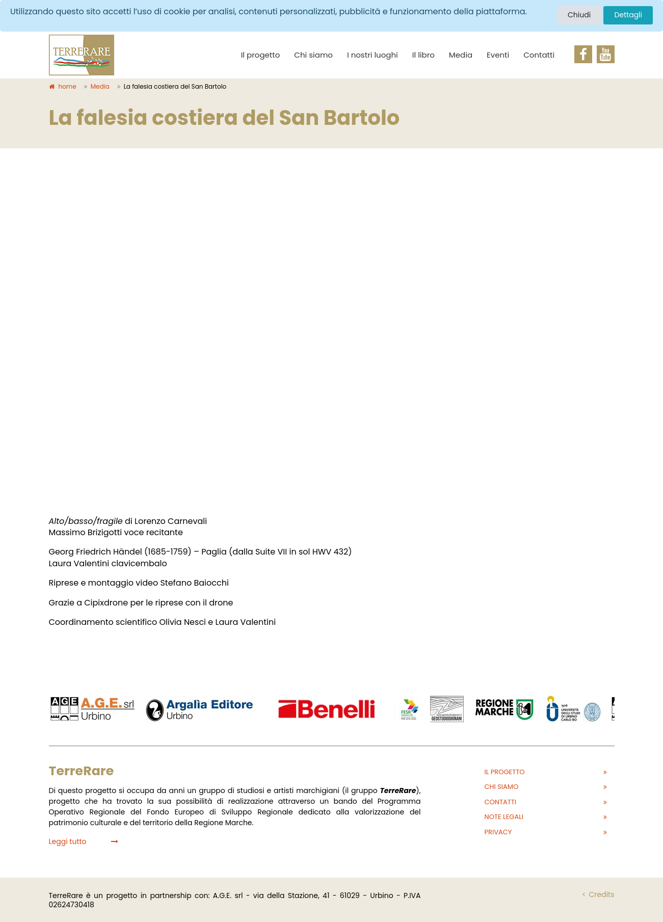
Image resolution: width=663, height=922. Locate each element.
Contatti (538, 54)
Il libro (423, 54)
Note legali (504, 817)
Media (460, 54)
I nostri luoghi (372, 54)
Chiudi (579, 15)
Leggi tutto (83, 841)
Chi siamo (313, 54)
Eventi (498, 54)
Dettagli (628, 15)
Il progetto (260, 54)
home (62, 86)
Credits (601, 894)
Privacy (498, 832)
